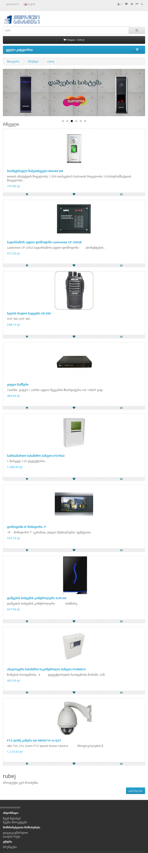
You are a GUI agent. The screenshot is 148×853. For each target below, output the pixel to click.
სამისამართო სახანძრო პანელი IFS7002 (36, 456)
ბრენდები (10, 847)
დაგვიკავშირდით (15, 832)
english (29, 4)
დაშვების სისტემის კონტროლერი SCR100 (36, 598)
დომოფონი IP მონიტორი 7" (26, 527)
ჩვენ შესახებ (12, 818)
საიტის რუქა (11, 836)
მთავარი (13, 61)
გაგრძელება (135, 790)
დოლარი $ (12, 4)
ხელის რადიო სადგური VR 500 (29, 313)
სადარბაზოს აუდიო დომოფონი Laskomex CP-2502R (44, 242)
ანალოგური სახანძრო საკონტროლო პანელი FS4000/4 (46, 669)
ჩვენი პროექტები (15, 822)
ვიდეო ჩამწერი (18, 384)
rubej (50, 61)
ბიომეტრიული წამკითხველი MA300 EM (35, 171)
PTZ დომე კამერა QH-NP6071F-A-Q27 (34, 740)
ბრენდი (33, 61)
